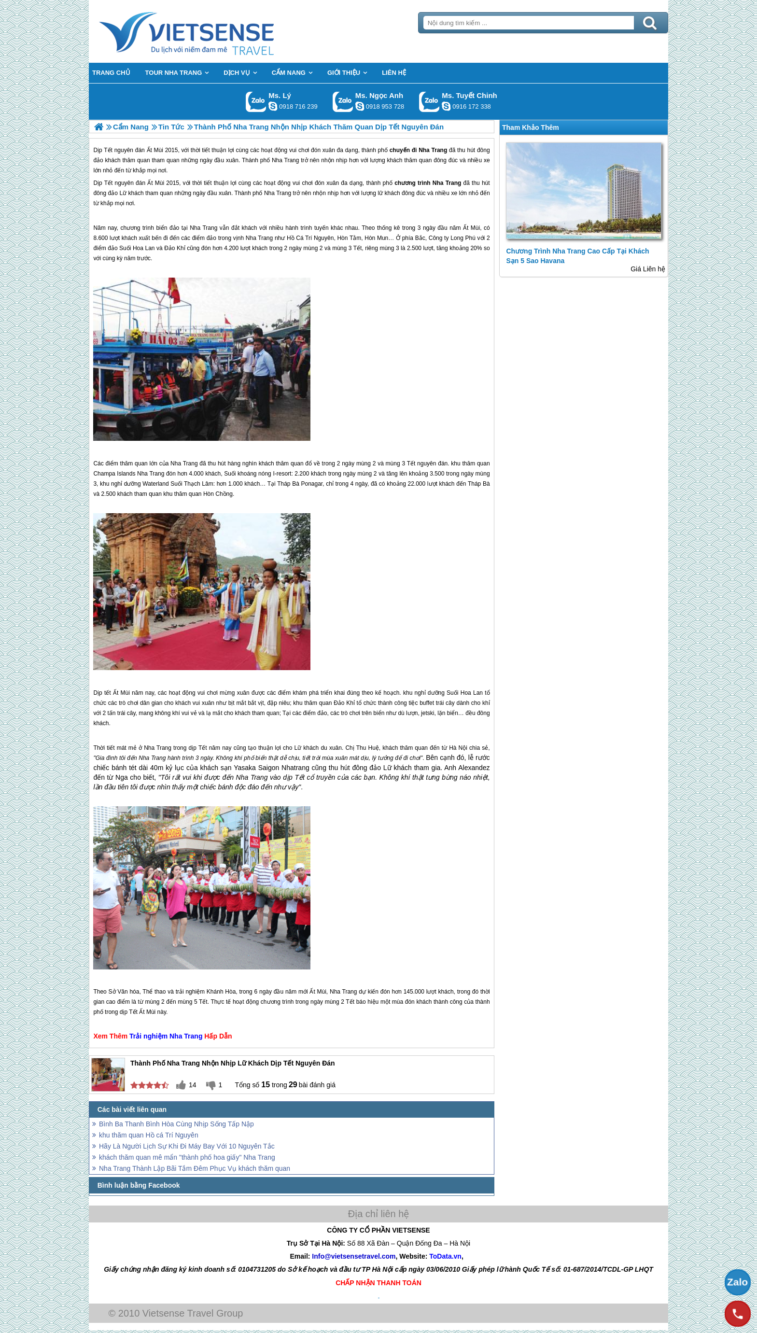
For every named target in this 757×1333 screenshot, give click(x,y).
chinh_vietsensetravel (446, 106)
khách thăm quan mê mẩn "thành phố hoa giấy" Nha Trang (187, 1157)
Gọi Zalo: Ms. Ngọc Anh (343, 101)
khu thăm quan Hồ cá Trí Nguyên (148, 1135)
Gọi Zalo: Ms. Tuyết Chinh (429, 101)
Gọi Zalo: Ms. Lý (256, 101)
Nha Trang (447, 183)
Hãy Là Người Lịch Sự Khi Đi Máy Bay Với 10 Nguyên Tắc (187, 1146)
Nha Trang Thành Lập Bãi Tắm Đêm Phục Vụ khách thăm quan (194, 1168)
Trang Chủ (210, 31)
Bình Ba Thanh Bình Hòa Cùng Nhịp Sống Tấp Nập (176, 1124)
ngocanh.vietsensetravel (359, 106)
